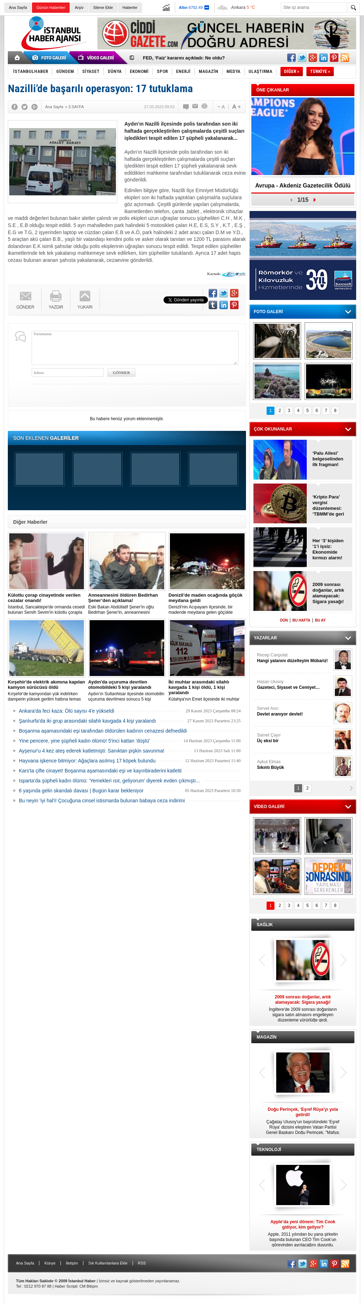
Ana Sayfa (18, 7)
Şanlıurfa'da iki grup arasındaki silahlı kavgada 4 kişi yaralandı (87, 721)
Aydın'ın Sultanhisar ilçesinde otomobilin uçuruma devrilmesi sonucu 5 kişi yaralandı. (127, 690)
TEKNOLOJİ (269, 1149)
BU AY (320, 620)
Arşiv (79, 7)
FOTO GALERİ (268, 311)
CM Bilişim (88, 1286)
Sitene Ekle (103, 7)
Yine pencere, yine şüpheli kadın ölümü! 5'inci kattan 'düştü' (84, 741)
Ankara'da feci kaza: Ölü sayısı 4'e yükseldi (66, 711)
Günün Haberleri (51, 7)
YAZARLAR (265, 637)
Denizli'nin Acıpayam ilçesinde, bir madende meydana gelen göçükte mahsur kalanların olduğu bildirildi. (207, 603)
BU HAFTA (301, 620)
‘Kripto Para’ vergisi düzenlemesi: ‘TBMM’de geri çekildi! (328, 505)
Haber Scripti (66, 1286)
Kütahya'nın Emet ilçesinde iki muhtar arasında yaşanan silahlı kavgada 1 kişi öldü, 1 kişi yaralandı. (207, 690)
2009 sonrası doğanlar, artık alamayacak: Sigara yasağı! (328, 593)
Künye (49, 1263)
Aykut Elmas (294, 764)
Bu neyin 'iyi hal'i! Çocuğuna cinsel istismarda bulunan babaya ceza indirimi (102, 800)
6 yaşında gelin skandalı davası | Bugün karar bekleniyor (81, 790)
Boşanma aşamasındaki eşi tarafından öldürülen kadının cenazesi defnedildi (103, 731)
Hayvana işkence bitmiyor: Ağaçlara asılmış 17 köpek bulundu (87, 761)
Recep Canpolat (294, 658)
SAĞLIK (265, 924)
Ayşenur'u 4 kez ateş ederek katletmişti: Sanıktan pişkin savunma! (91, 751)
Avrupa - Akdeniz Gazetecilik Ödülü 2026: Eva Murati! (302, 188)
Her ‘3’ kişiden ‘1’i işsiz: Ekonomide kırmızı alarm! (327, 549)
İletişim (72, 1263)
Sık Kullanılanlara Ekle (108, 1263)
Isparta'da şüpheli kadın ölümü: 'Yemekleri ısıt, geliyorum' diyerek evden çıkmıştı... (109, 780)
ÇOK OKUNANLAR (273, 429)
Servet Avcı (294, 711)
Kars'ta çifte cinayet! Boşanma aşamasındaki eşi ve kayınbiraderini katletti (100, 771)
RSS (142, 1263)
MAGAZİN (267, 1037)
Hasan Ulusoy (294, 684)
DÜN (284, 620)
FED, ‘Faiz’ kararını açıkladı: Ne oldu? (184, 57)
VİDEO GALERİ (269, 806)
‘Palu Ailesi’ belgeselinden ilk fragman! (327, 458)
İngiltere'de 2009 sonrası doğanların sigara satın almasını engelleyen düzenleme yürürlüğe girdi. (303, 1008)
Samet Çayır (294, 738)
